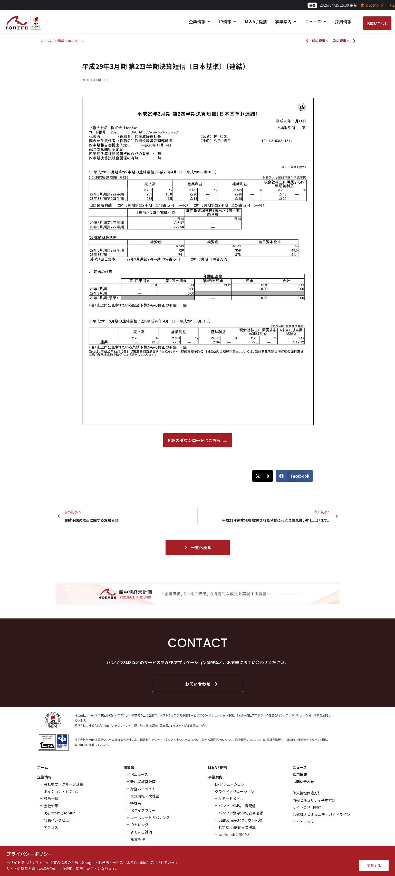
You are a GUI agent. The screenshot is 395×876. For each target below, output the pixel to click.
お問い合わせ (201, 684)
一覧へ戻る (197, 547)
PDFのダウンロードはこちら (197, 440)
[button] (262, 476)
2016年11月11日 (95, 79)
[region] (197, 861)
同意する (374, 865)
